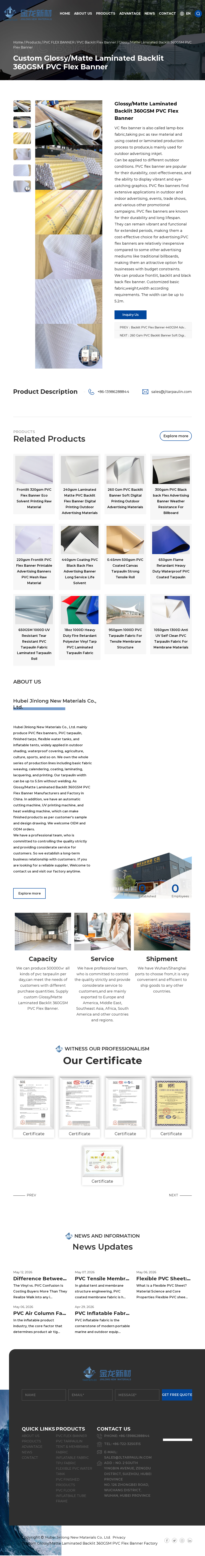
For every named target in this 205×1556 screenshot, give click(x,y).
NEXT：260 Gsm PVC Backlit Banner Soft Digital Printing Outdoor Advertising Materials (156, 335)
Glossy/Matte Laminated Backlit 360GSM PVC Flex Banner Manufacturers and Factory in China (51, 793)
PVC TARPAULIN (69, 1442)
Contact (167, 13)
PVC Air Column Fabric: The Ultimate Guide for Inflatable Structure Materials (41, 1314)
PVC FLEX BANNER (58, 42)
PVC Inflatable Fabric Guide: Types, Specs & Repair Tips (102, 1314)
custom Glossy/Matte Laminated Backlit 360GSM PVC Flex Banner (43, 1004)
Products (105, 13)
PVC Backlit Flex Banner (96, 42)
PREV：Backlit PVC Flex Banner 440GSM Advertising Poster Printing (156, 327)
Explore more (175, 436)
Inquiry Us (130, 315)
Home (65, 13)
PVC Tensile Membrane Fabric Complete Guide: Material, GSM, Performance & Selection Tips (102, 1279)
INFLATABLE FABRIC (72, 1458)
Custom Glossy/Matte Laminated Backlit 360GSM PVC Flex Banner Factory (90, 1544)
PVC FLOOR (65, 1491)
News (150, 13)
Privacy (120, 1538)
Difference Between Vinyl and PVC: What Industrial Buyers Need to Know (41, 1279)
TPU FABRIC (66, 1464)
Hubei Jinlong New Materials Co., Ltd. (78, 1538)
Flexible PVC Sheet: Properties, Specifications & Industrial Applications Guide (164, 1279)
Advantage (130, 13)
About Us (83, 13)
